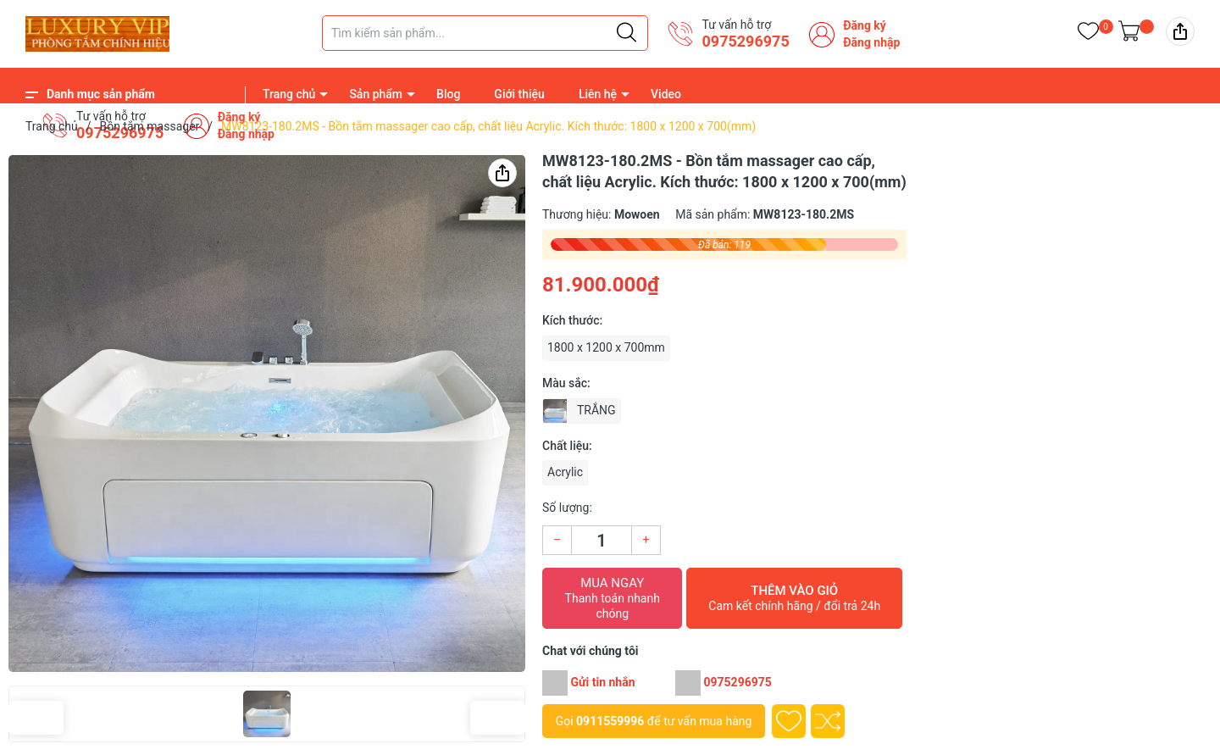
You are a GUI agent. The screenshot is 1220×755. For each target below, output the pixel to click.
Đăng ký (864, 25)
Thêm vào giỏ (794, 598)
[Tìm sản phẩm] (485, 33)
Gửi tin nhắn (602, 682)
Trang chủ (289, 94)
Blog (448, 94)
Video (666, 94)
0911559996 (610, 721)
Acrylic (565, 472)
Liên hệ (598, 94)
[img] (1180, 31)
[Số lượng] (601, 540)
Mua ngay (612, 598)
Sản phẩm (375, 94)
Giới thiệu (519, 94)
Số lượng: (567, 507)
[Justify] (626, 33)
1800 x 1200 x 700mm (606, 347)
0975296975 (745, 41)
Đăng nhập (871, 42)
